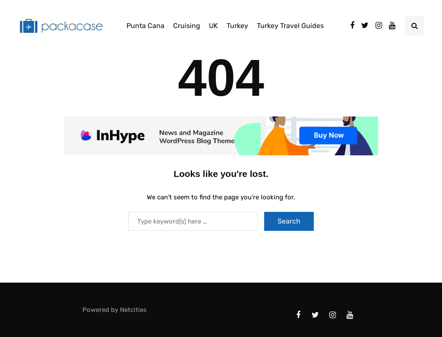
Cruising (186, 26)
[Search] (193, 221)
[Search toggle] (414, 25)
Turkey (237, 26)
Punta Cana (145, 26)
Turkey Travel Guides (290, 26)
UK (213, 26)
